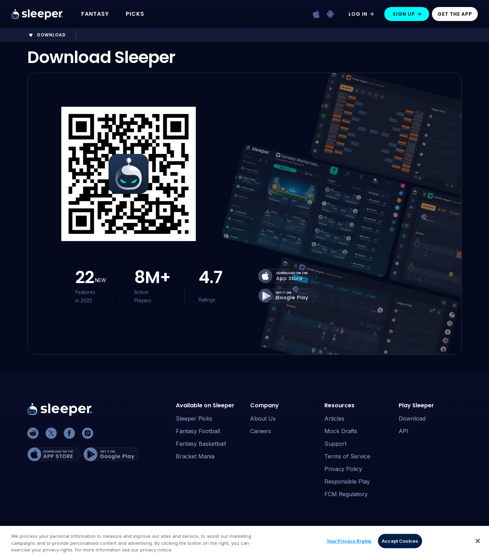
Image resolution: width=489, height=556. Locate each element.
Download (412, 418)
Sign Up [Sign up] (407, 13)
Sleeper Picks (194, 418)
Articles (334, 418)
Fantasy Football (198, 431)
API (403, 431)
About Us (263, 418)
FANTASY (95, 14)
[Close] (477, 543)
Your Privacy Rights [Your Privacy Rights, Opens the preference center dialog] (349, 544)
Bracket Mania (195, 456)
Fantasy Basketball (201, 443)
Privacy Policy (343, 468)
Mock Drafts (340, 431)
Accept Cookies (400, 544)
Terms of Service (347, 456)
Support (335, 443)
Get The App (455, 13)
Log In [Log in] (361, 13)
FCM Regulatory (346, 494)
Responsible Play (347, 481)
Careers (260, 431)
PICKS (135, 14)
